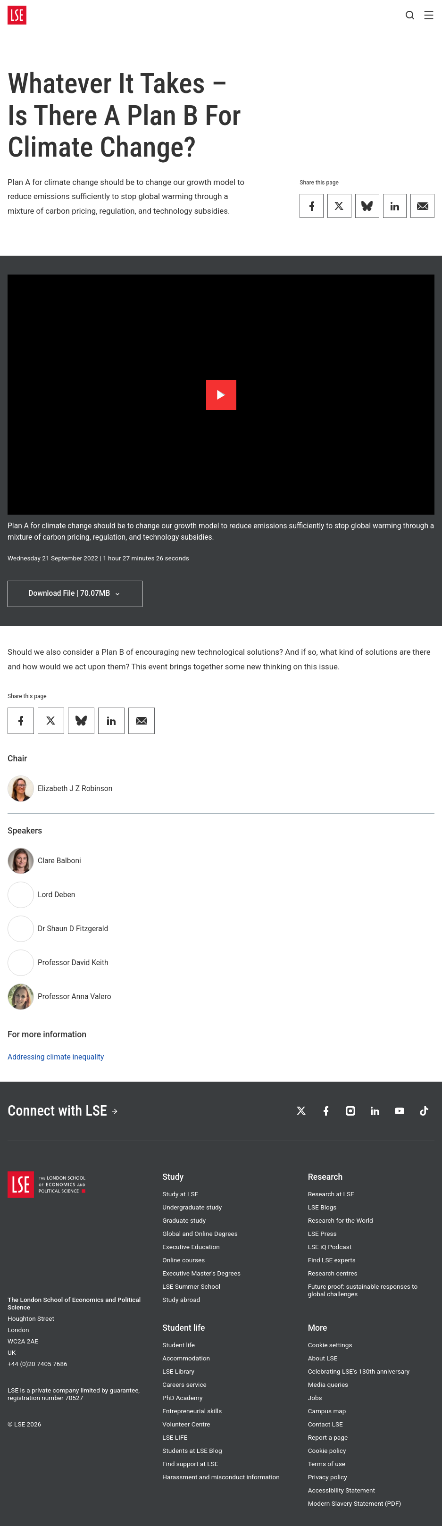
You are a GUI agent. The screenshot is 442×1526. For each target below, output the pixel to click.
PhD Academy (182, 1397)
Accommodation (186, 1358)
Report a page (328, 1437)
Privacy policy (327, 1477)
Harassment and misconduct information (220, 1477)
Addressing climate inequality (56, 1057)
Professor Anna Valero (74, 996)
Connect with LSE (63, 1110)
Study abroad (181, 1299)
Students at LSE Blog (192, 1450)
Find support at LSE (190, 1464)
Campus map (327, 1411)
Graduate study (184, 1220)
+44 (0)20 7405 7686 (37, 1364)
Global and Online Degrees (199, 1233)
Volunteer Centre (186, 1424)
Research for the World (340, 1220)
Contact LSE (325, 1424)
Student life (178, 1345)
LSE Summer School (191, 1286)
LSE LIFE (174, 1437)
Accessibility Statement (341, 1490)
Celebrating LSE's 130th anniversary (359, 1371)
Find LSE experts (332, 1260)
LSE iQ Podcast (330, 1247)
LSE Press (322, 1233)
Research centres (333, 1273)
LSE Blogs (322, 1207)
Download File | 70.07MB (74, 593)
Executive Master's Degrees (201, 1273)
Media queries (328, 1384)
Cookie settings (330, 1345)
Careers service (184, 1384)
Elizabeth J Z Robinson (75, 788)
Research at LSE (331, 1194)
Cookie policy (327, 1450)
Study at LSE (180, 1194)
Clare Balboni (59, 861)
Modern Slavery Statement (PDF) (354, 1503)
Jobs (315, 1397)
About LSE (323, 1358)
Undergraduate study (192, 1207)
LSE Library (178, 1371)
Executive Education (190, 1247)
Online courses (183, 1260)
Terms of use (326, 1464)
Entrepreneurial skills (192, 1411)
